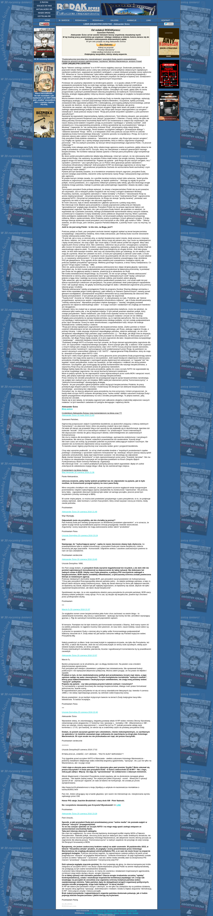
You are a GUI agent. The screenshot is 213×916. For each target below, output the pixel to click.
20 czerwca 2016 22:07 (87, 655)
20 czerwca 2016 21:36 (84, 472)
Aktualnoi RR (112, 911)
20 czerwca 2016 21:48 (87, 512)
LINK (118, 805)
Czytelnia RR (132, 911)
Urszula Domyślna (70, 535)
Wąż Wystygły (68, 472)
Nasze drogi (122, 911)
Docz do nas (101, 911)
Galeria (116, 913)
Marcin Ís (66, 609)
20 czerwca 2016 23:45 (87, 559)
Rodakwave (108, 913)
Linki (129, 913)
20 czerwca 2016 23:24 (88, 535)
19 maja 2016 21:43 (85, 415)
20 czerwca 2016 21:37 (80, 609)
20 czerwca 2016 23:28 (87, 813)
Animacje (123, 913)
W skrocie (88, 913)
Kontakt (135, 913)
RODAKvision (98, 913)
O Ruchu (93, 911)
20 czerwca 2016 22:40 (88, 712)
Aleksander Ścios (69, 415)
